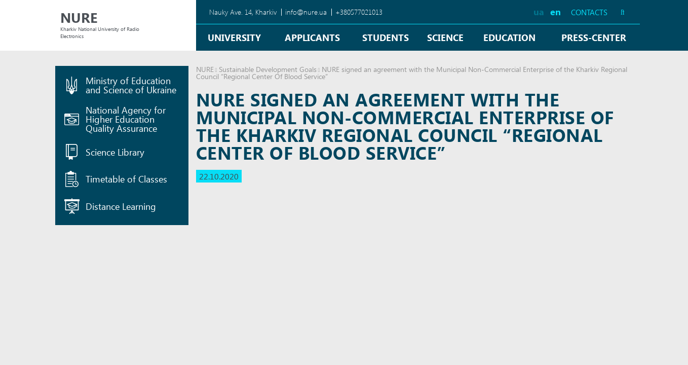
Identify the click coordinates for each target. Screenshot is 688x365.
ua (538, 11)
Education (509, 37)
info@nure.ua (306, 12)
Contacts (589, 12)
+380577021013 (359, 12)
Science (445, 37)
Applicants (312, 37)
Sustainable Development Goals (268, 69)
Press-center (593, 37)
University (234, 37)
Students (385, 37)
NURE (205, 69)
